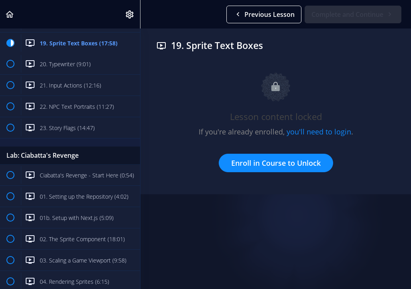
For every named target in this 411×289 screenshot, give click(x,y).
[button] (10, 14)
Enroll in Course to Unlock (276, 163)
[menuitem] (130, 14)
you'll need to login (319, 131)
